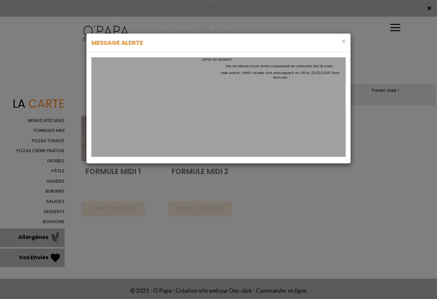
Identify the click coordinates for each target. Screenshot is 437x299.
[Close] (343, 41)
